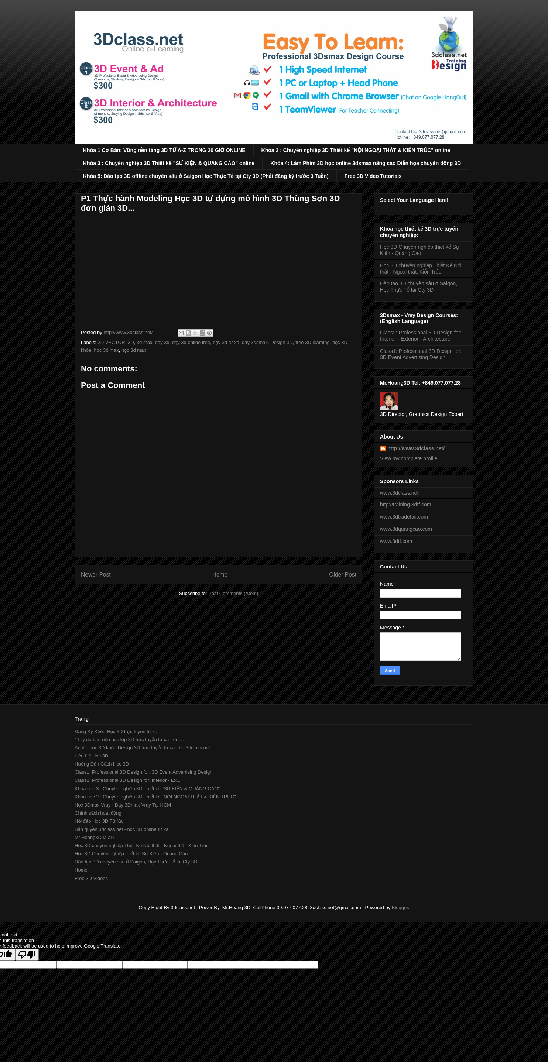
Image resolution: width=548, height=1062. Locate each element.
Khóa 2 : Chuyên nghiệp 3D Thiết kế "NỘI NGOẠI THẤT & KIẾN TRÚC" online (356, 150)
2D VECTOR (111, 342)
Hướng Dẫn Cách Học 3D (102, 764)
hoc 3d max (106, 350)
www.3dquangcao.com (406, 529)
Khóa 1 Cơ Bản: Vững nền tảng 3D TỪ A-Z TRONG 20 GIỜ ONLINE (164, 150)
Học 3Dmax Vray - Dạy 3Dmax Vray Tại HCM (123, 805)
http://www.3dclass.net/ (416, 448)
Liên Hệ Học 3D (91, 756)
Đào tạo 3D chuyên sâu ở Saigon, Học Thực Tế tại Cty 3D (418, 287)
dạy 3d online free (191, 342)
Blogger (400, 907)
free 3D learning (312, 342)
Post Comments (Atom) (233, 593)
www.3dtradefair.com (404, 517)
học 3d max (133, 350)
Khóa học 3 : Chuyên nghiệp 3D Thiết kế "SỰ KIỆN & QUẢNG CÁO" (147, 788)
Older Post (342, 574)
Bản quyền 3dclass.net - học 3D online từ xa (121, 829)
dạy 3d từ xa (226, 342)
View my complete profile (408, 458)
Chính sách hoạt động (98, 813)
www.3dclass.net (399, 493)
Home (220, 574)
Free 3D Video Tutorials (373, 176)
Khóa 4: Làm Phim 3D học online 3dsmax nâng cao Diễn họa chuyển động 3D (365, 163)
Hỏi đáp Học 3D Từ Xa (99, 821)
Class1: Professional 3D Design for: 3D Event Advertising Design (421, 354)
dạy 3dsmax (255, 342)
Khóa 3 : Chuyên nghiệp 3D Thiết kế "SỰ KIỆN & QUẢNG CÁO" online (168, 163)
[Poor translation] (27, 955)
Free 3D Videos (91, 878)
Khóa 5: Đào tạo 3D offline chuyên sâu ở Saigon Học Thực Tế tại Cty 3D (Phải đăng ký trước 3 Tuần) (206, 176)
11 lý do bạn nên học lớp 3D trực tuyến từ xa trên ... (129, 739)
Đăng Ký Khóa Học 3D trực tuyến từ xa (116, 731)
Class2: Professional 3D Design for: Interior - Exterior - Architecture (421, 336)
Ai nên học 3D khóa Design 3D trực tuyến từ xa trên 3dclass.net (142, 747)
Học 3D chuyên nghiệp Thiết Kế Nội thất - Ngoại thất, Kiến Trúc (421, 268)
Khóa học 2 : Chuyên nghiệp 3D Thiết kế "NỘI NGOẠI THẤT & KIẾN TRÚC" (155, 797)
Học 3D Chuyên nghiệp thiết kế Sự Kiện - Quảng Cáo (419, 250)
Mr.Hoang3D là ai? (94, 837)
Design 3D (281, 342)
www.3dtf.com (396, 541)
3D (131, 342)
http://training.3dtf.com (405, 505)
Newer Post (96, 574)
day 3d (162, 342)
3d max (145, 342)
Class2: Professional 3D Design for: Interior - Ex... (128, 780)
